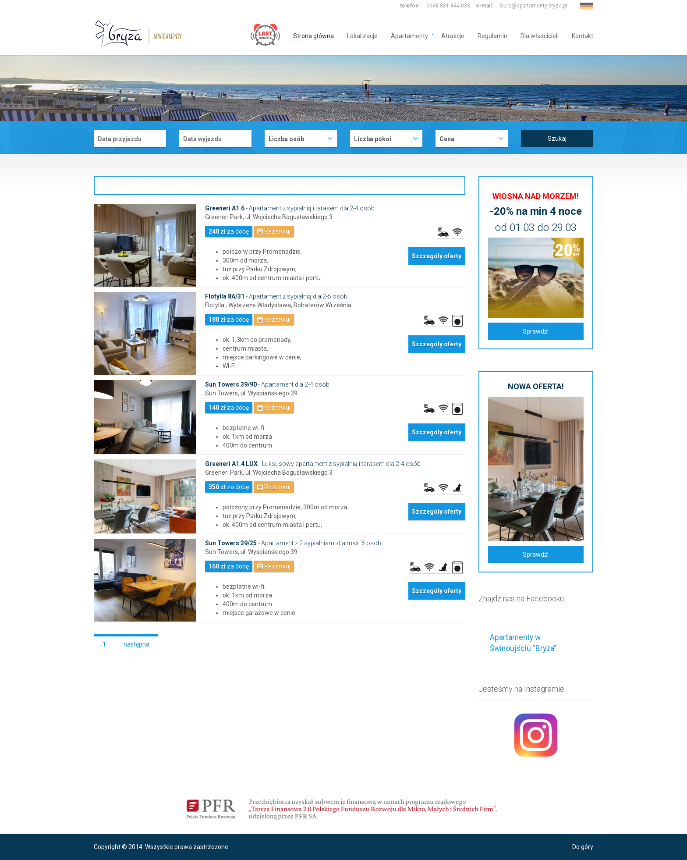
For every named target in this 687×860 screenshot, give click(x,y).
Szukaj (557, 138)
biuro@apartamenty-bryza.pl (533, 6)
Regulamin (492, 35)
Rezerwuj (273, 231)
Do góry (582, 846)
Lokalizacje (362, 35)
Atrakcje (452, 35)
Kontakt (582, 35)
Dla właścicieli (540, 35)
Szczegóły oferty (436, 255)
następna (136, 644)
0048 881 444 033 (448, 6)
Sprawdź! (536, 331)
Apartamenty (409, 35)
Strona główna (313, 35)
